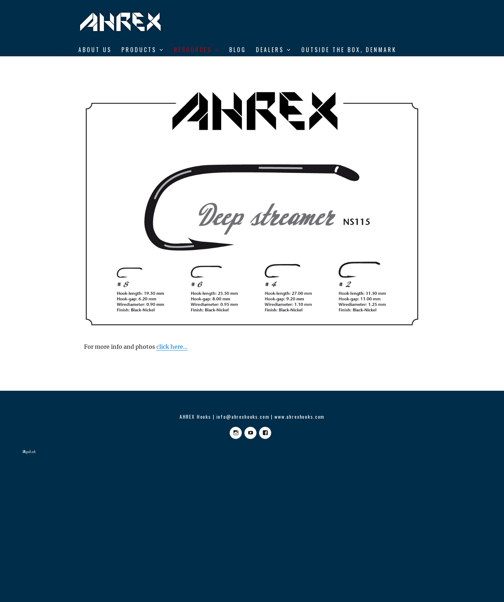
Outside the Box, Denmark (349, 49)
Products (138, 49)
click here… (172, 346)
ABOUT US (95, 49)
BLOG (237, 49)
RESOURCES (193, 49)
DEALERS (270, 49)
